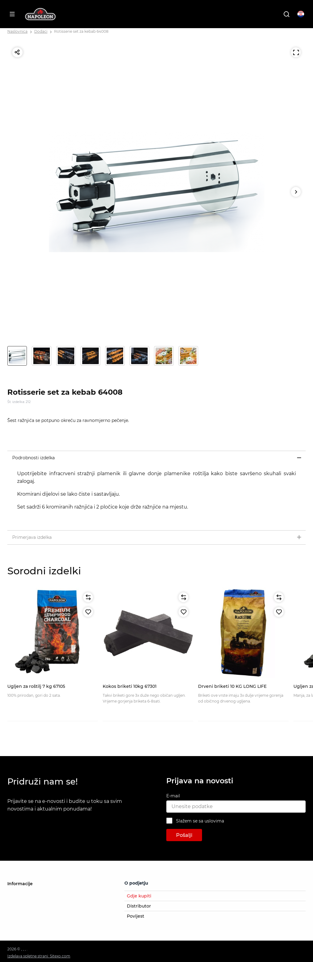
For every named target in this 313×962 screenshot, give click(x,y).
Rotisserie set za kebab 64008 (81, 31)
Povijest (135, 916)
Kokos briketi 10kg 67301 (129, 686)
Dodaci (40, 31)
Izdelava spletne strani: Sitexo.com (38, 956)
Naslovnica (17, 31)
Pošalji (184, 835)
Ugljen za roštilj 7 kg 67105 (36, 686)
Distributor (139, 906)
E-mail (173, 796)
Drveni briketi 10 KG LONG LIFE (232, 686)
